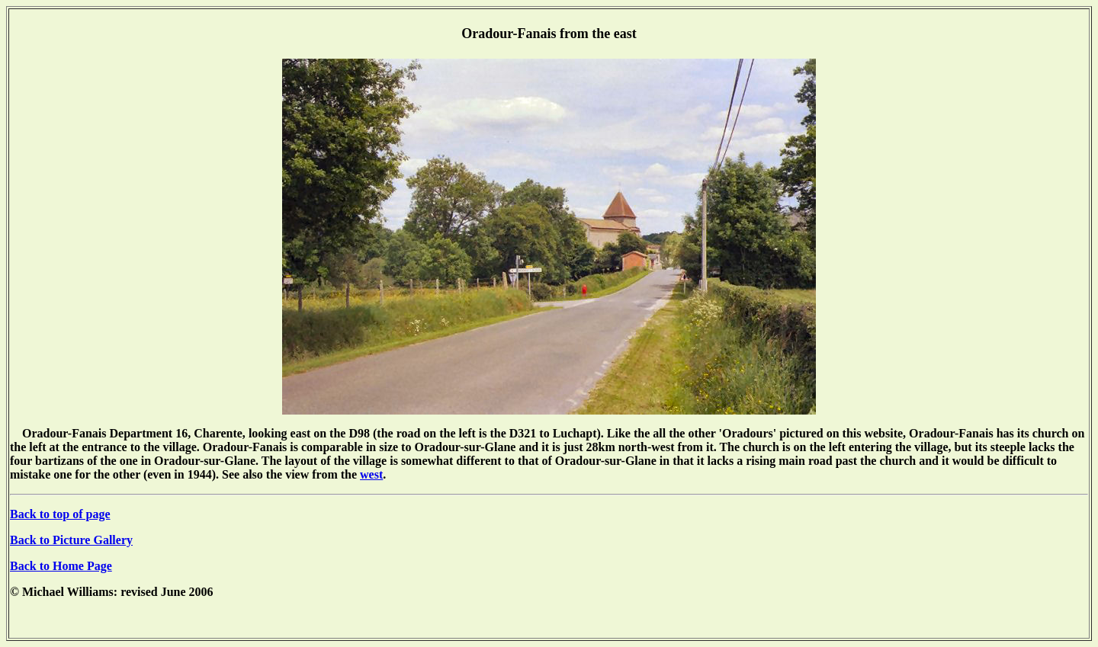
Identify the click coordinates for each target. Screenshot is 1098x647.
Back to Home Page (61, 565)
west (371, 474)
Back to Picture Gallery (71, 539)
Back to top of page (60, 514)
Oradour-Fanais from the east (548, 33)
